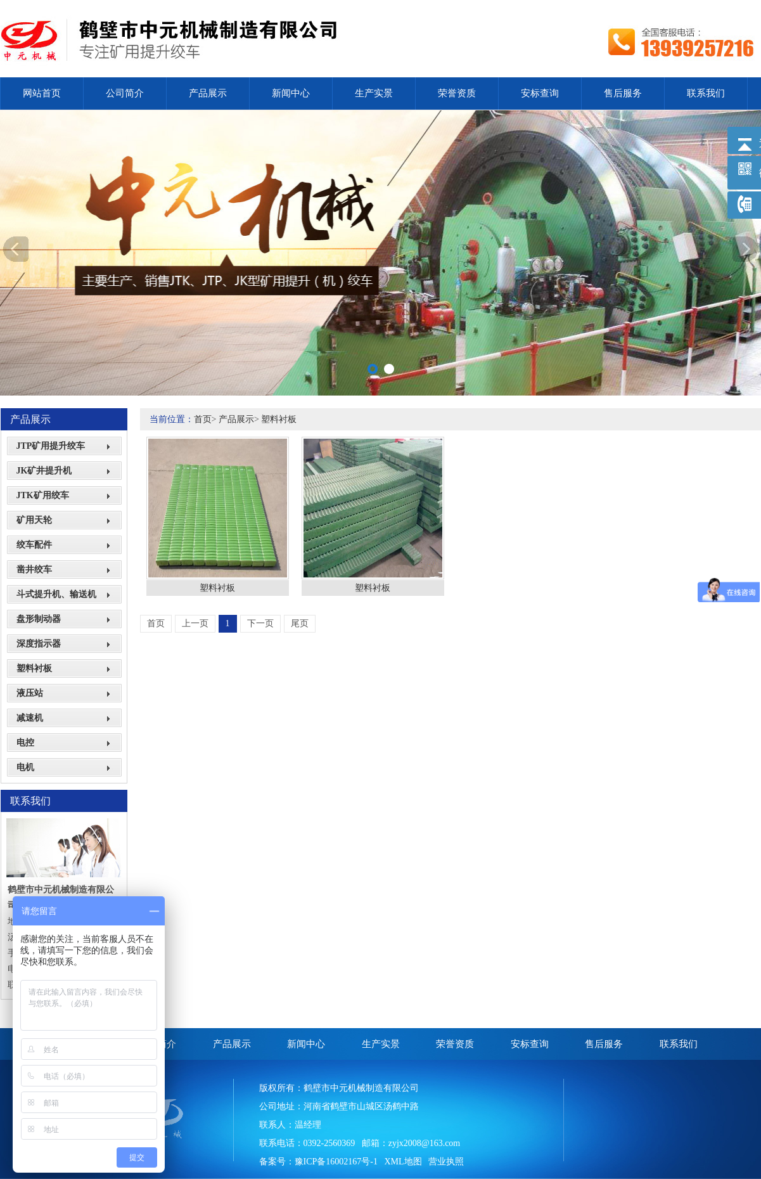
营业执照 (446, 1161)
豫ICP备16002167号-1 (336, 1161)
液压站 (29, 693)
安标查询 (540, 93)
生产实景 (374, 93)
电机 (25, 767)
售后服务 (623, 93)
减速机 (29, 718)
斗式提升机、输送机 (56, 594)
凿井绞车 (34, 569)
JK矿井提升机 (44, 470)
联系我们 (706, 93)
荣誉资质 (457, 93)
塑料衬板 (34, 668)
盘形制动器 (38, 619)
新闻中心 (291, 93)
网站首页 (42, 93)
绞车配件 (34, 545)
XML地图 (402, 1161)
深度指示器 (38, 643)
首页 (203, 419)
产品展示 (208, 93)
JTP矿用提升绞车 (51, 446)
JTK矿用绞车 (42, 495)
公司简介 (125, 93)
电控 (25, 742)
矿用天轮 (34, 520)
